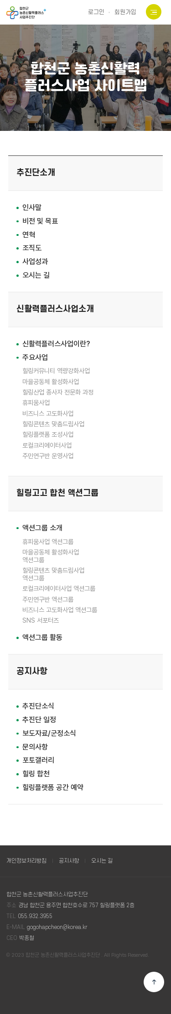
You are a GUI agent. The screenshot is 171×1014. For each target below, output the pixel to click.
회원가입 (125, 12)
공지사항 (69, 861)
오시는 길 (102, 861)
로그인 (96, 12)
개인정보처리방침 (26, 861)
